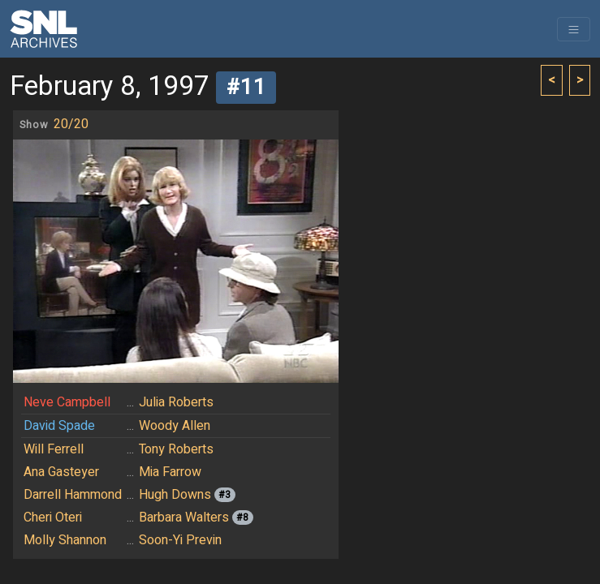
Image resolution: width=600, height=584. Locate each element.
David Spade (59, 426)
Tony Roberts (176, 449)
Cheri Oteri (53, 517)
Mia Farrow (170, 472)
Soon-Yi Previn (180, 540)
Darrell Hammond (73, 495)
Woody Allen (174, 426)
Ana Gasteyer (61, 472)
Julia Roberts (176, 402)
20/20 (71, 124)
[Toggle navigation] (573, 29)
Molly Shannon (65, 540)
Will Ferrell (54, 449)
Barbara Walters (184, 517)
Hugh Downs (175, 495)
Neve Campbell (67, 402)
